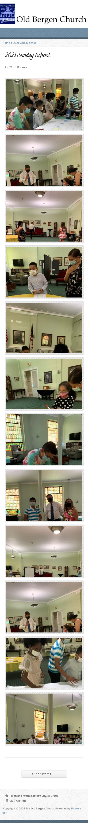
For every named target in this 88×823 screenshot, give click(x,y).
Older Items (44, 774)
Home (6, 42)
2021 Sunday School (25, 42)
